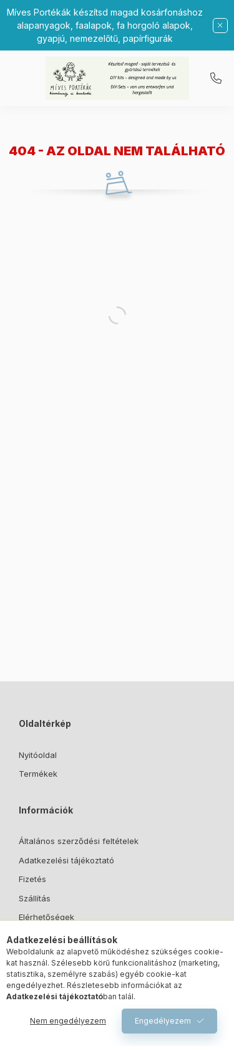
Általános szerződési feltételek (79, 841)
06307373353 (216, 78)
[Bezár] (220, 25)
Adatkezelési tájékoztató (66, 860)
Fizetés (32, 879)
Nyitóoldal (38, 755)
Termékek (38, 774)
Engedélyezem (163, 1020)
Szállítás (35, 898)
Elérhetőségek (46, 917)
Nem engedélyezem (68, 1020)
